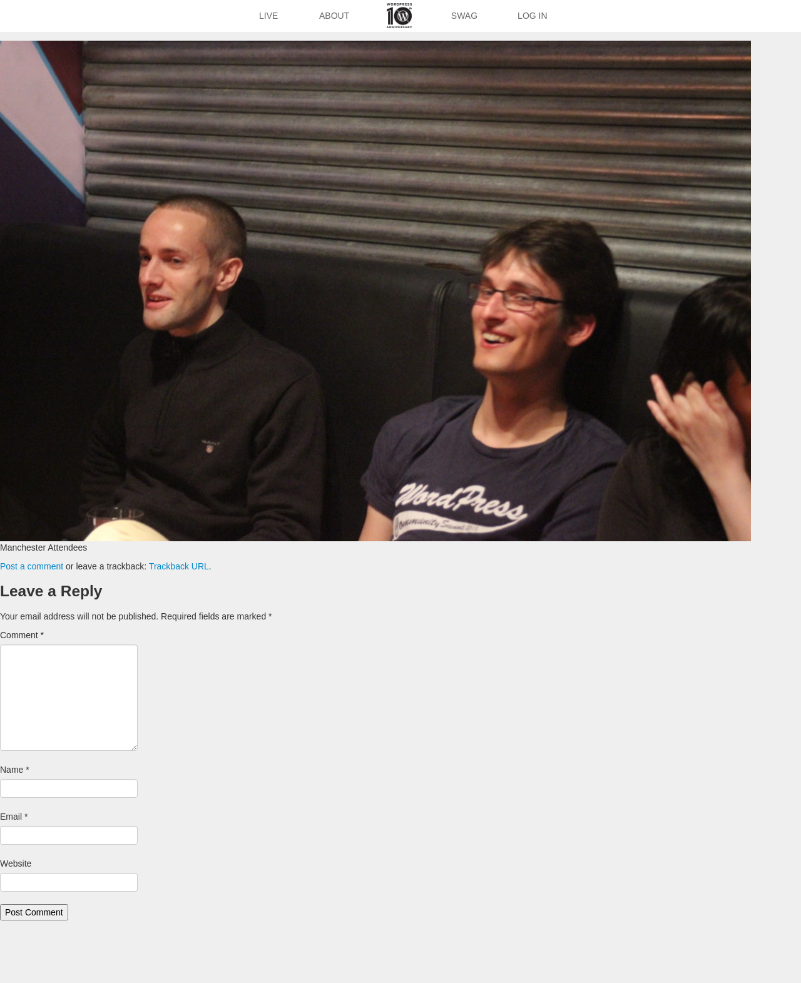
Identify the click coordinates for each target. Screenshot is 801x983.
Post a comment (31, 566)
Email (14, 817)
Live (268, 16)
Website (15, 863)
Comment (22, 635)
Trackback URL (179, 566)
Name (14, 770)
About (334, 16)
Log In (532, 16)
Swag (464, 16)
